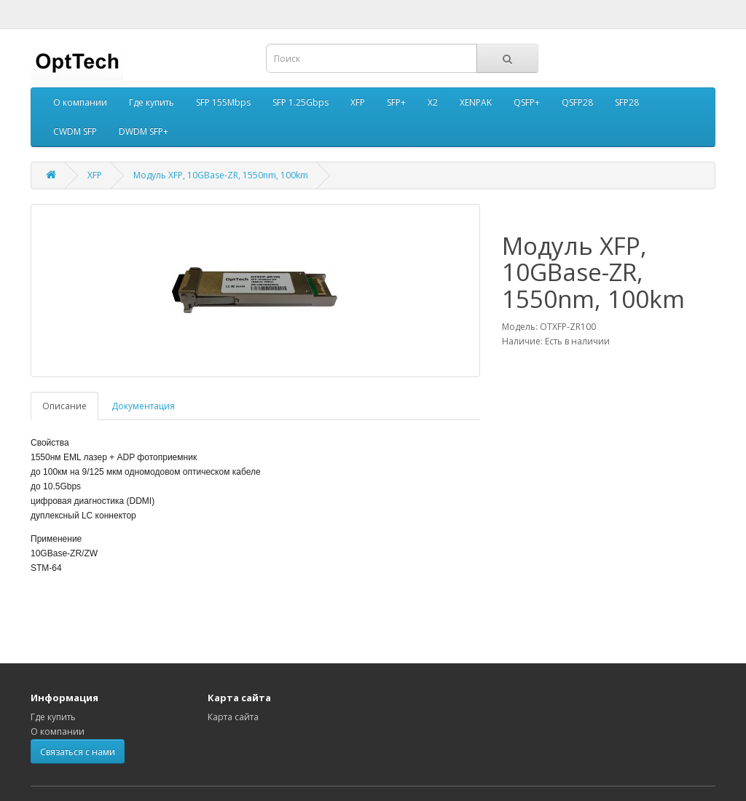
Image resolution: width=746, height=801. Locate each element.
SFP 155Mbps (223, 102)
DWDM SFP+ (143, 131)
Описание (64, 406)
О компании (80, 102)
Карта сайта (233, 717)
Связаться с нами (77, 752)
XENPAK (476, 102)
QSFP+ (527, 102)
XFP (357, 102)
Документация (143, 406)
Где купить (151, 102)
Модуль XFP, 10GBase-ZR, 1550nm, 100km (220, 175)
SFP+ (396, 102)
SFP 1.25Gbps (300, 102)
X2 (433, 102)
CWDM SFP (75, 131)
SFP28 (627, 102)
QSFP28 (577, 102)
